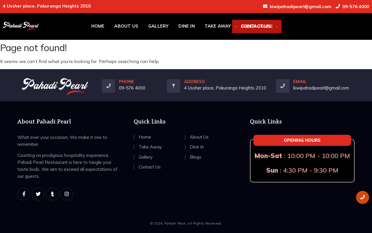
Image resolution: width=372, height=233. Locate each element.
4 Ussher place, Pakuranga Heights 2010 (225, 88)
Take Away (218, 26)
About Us (126, 26)
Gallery (158, 26)
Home (98, 26)
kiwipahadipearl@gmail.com (300, 6)
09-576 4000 (355, 6)
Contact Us (256, 26)
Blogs (195, 157)
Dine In (186, 26)
